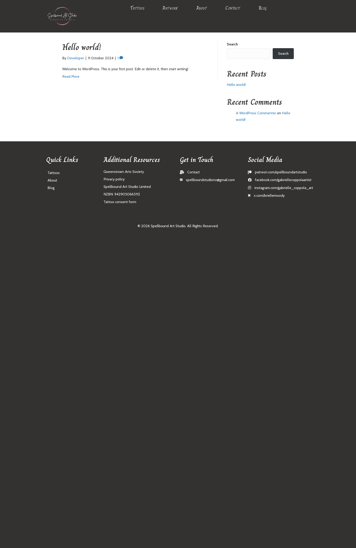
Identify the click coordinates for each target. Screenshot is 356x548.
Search (232, 44)
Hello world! (81, 47)
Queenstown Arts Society (124, 171)
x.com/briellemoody (269, 195)
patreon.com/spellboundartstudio (281, 172)
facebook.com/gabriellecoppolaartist (283, 180)
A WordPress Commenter (256, 113)
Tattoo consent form (120, 202)
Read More (70, 76)
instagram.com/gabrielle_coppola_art (284, 188)
